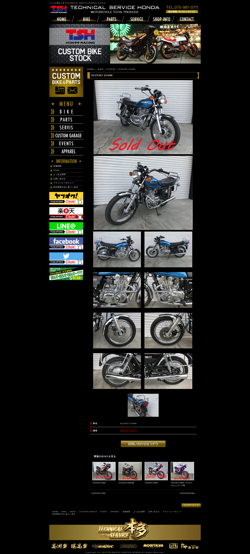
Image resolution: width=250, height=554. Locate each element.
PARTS (73, 511)
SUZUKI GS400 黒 (126, 483)
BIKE (101, 69)
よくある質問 (59, 174)
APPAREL (115, 511)
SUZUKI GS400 (99, 483)
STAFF (56, 170)
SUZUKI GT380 (98, 493)
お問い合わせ (59, 179)
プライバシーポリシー (63, 183)
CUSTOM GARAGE (88, 511)
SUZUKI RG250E (187, 493)
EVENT (103, 511)
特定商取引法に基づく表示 (65, 187)
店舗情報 (57, 166)
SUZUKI (111, 69)
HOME (90, 69)
